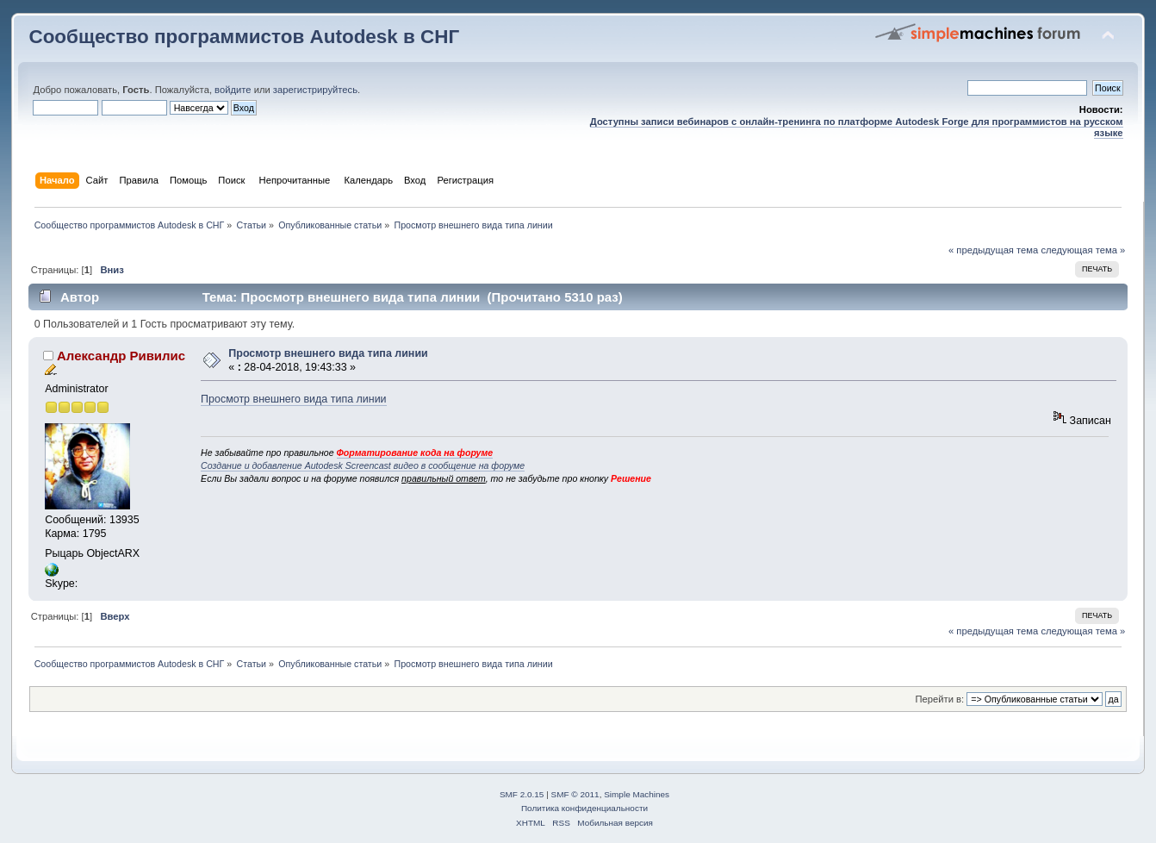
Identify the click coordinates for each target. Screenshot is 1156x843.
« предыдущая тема (993, 250)
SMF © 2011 (575, 794)
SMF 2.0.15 (522, 794)
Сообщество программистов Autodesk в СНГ (243, 36)
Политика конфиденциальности (584, 808)
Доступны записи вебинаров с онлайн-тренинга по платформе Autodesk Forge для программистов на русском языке (856, 127)
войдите (232, 89)
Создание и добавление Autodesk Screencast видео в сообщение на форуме (363, 465)
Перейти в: (940, 699)
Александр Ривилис (121, 355)
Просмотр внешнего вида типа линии (327, 353)
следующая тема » (1083, 250)
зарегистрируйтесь (315, 89)
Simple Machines (636, 794)
